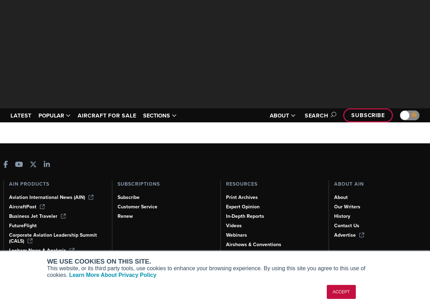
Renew (125, 216)
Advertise (349, 235)
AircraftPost (27, 206)
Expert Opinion (243, 206)
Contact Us (347, 225)
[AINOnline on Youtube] (19, 164)
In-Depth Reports (246, 216)
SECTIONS (170, 116)
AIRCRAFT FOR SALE (114, 116)
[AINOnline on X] (33, 164)
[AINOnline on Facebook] (5, 164)
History (342, 216)
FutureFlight (23, 225)
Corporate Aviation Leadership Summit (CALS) (54, 238)
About (341, 197)
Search (316, 115)
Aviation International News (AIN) (51, 197)
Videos (234, 225)
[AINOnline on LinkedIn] (47, 164)
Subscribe (367, 115)
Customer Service (138, 206)
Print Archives (242, 197)
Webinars (237, 235)
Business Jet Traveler (38, 216)
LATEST (22, 116)
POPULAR (58, 116)
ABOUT (278, 116)
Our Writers (347, 206)
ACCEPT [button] (341, 291)
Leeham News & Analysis (42, 250)
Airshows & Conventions (255, 244)
